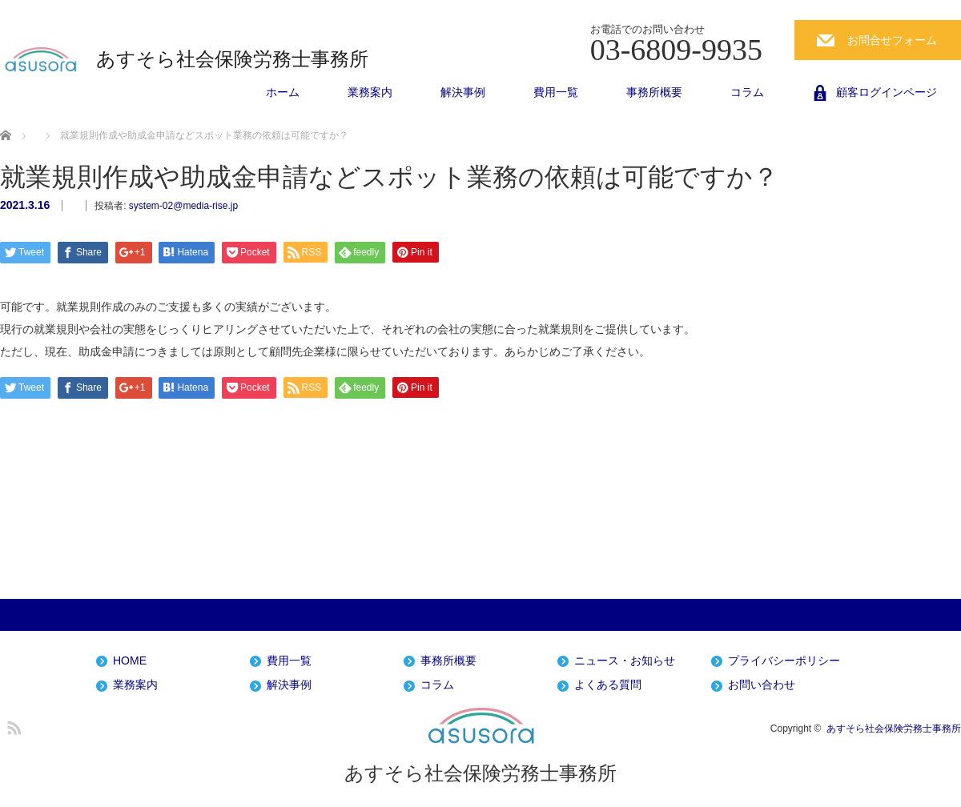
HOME (130, 661)
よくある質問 (607, 685)
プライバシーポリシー (784, 661)
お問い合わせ (761, 685)
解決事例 (462, 92)
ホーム (283, 92)
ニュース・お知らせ (624, 661)
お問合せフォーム (892, 40)
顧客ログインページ (886, 92)
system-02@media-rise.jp (183, 205)
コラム (747, 92)
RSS (12, 725)
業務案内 (370, 92)
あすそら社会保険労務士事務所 (232, 59)
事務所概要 (654, 92)
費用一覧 (555, 92)
